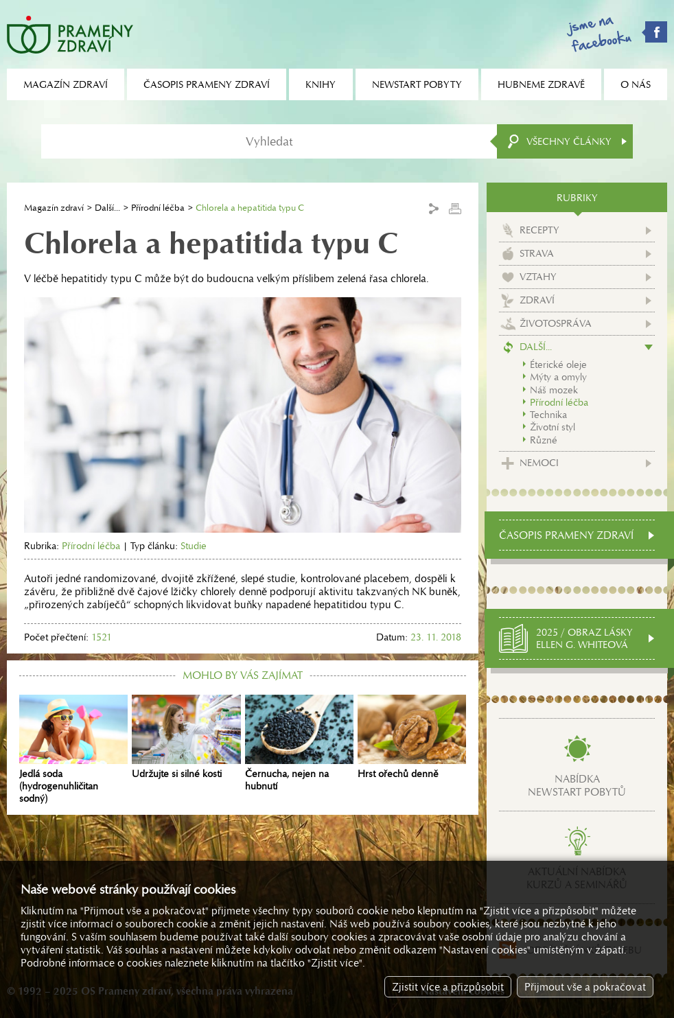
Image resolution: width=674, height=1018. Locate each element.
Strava (537, 253)
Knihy (320, 84)
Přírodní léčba (158, 207)
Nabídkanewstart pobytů (577, 785)
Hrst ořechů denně (412, 737)
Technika (548, 414)
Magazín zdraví (54, 207)
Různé (543, 440)
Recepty (539, 230)
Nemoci (539, 462)
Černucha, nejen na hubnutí (299, 743)
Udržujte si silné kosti (186, 737)
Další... (107, 207)
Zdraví (537, 300)
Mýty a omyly (558, 377)
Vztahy (538, 276)
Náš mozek (554, 390)
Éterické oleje (558, 364)
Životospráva (556, 323)
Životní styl (552, 427)
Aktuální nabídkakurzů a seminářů (576, 878)
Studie (194, 546)
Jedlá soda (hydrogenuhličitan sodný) (73, 750)
